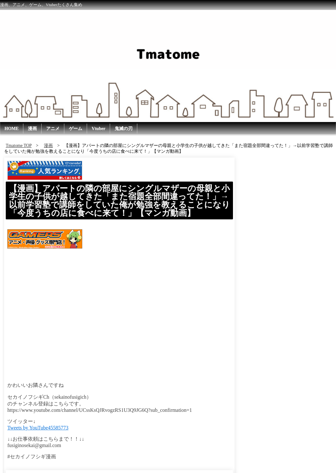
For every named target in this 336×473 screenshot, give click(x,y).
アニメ (53, 128)
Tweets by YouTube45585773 (37, 427)
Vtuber (98, 128)
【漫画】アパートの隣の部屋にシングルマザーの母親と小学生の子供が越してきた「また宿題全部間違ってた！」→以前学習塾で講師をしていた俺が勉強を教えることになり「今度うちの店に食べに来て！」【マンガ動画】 (119, 201)
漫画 (32, 128)
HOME (11, 128)
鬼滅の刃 (123, 128)
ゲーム (75, 128)
